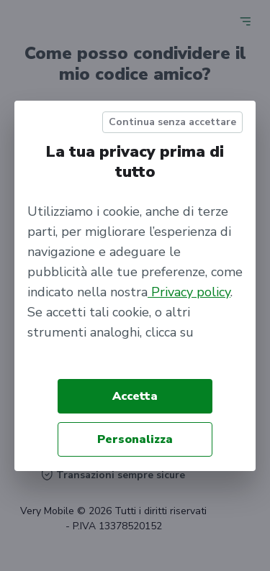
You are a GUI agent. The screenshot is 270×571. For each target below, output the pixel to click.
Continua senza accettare (172, 122)
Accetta (135, 396)
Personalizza (135, 439)
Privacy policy (189, 292)
